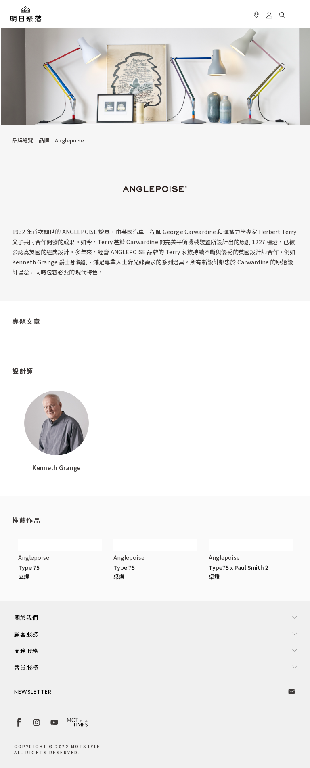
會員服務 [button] (26, 667)
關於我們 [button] (26, 617)
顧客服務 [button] (26, 634)
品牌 (44, 140)
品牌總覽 (22, 140)
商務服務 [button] (26, 651)
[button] (282, 14)
